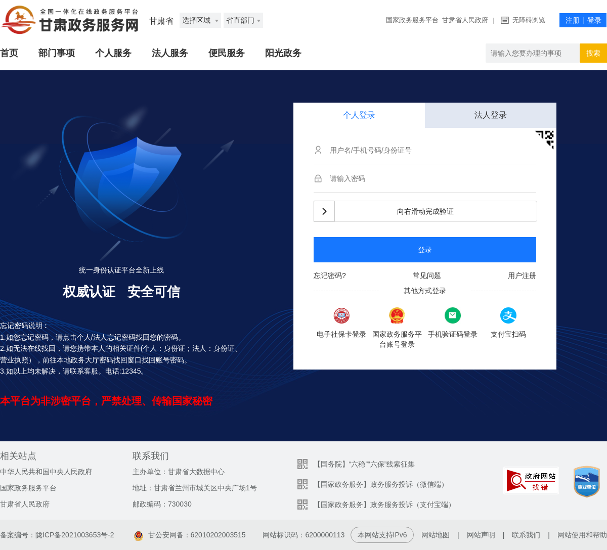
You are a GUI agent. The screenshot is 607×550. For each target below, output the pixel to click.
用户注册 (522, 275)
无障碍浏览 (528, 20)
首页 (9, 53)
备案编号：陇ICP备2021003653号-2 (57, 535)
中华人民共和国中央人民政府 (46, 472)
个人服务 (113, 53)
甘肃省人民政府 (465, 20)
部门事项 (56, 53)
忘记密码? (330, 275)
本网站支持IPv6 (382, 535)
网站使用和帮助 (582, 535)
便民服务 (226, 53)
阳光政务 (283, 53)
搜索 (593, 53)
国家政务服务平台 (412, 20)
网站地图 (435, 535)
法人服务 (170, 53)
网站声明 (481, 535)
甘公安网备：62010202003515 (190, 535)
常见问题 (427, 275)
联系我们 (526, 535)
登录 (425, 250)
